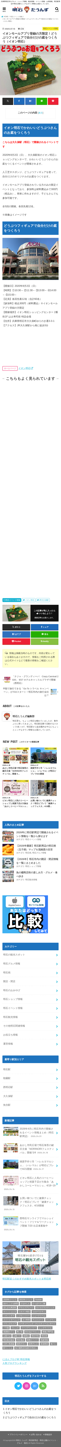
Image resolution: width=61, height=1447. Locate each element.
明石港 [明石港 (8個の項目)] (44, 1336)
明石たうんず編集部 (23, 716)
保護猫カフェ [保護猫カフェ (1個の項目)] (8, 1332)
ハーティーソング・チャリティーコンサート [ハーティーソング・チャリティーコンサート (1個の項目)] (37, 1324)
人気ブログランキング (14, 1363)
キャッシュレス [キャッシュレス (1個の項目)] (9, 1312)
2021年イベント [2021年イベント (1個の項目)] (25, 1300)
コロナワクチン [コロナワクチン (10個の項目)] (38, 1312)
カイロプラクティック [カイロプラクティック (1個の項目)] (45, 1308)
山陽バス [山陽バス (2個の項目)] (17, 1336)
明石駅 (6, 1069)
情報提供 (48, 1434)
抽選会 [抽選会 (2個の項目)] (26, 1336)
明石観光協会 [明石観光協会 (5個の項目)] (8, 1340)
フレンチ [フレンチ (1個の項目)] (15, 1328)
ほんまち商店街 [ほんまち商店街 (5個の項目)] (9, 1308)
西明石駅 (8, 1087)
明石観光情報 (31, 879)
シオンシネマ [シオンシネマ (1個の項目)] (8, 1316)
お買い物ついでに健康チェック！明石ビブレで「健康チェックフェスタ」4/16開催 (28, 1203)
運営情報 (8, 1043)
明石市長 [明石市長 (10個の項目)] (35, 1336)
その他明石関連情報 (14, 1025)
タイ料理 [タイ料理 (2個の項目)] (26, 1320)
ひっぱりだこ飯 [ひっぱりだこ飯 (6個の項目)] (38, 1303)
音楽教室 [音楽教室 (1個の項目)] (44, 1344)
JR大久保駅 (44, 600)
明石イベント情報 (13, 600)
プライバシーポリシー (18, 1434)
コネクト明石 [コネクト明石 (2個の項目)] (24, 1312)
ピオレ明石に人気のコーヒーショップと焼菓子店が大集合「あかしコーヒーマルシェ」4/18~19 (29, 1183)
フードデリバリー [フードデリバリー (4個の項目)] (29, 1328)
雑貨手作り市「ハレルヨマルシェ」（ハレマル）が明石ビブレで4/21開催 (28, 1165)
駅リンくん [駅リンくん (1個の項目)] (7, 1348)
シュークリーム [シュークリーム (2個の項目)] (38, 1316)
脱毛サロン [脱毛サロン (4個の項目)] (21, 1344)
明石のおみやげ (11, 990)
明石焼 (28, 853)
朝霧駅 (6, 1078)
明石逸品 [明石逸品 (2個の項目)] (20, 1340)
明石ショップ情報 (33, 866)
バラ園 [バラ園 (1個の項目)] (6, 1328)
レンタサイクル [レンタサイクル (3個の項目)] (45, 1328)
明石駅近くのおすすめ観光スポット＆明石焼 (26, 1278)
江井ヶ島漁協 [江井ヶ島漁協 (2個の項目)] (8, 1344)
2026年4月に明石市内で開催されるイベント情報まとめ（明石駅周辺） (28, 1132)
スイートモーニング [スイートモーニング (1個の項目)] (11, 1320)
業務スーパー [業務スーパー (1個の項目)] (32, 1340)
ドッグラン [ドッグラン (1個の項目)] (50, 1320)
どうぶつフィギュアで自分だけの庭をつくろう (29, 1417)
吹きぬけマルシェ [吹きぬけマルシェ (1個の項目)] (32, 1332)
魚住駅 (6, 1104)
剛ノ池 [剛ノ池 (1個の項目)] (19, 1332)
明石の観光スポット (14, 954)
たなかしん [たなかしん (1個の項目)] (25, 1303)
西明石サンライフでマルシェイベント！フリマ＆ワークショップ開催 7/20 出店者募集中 (28, 1223)
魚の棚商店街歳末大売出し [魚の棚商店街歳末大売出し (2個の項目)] (26, 1348)
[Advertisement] (31, 486)
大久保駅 (8, 1096)
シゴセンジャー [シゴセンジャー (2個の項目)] (23, 1316)
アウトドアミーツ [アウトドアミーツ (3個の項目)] (26, 1308)
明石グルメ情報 (39, 853)
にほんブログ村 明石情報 (16, 1359)
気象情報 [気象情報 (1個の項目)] (44, 1340)
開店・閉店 (9, 981)
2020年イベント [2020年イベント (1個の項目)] (10, 1300)
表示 (40, 113)
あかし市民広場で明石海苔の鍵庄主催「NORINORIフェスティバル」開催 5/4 (28, 1148)
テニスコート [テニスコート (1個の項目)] (37, 1320)
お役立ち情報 (10, 1034)
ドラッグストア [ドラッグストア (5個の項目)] (9, 1324)
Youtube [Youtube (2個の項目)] (38, 1300)
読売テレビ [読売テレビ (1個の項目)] (33, 1344)
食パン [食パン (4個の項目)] (53, 1344)
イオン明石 (24, 368)
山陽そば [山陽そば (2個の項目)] (7, 1336)
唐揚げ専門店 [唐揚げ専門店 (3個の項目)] (47, 1332)
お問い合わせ (36, 1434)
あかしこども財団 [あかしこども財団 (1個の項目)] (10, 1303)
